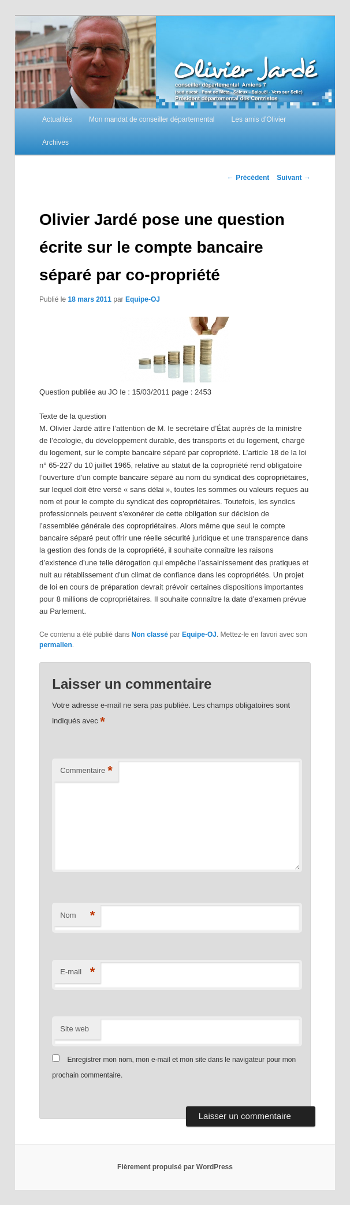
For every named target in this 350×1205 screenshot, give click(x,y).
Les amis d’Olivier (259, 119)
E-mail (77, 972)
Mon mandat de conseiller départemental (151, 119)
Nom (77, 915)
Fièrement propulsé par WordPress (175, 1167)
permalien (55, 645)
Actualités (57, 119)
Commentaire (86, 771)
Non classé (150, 634)
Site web (74, 1028)
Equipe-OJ (142, 299)
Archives (55, 142)
